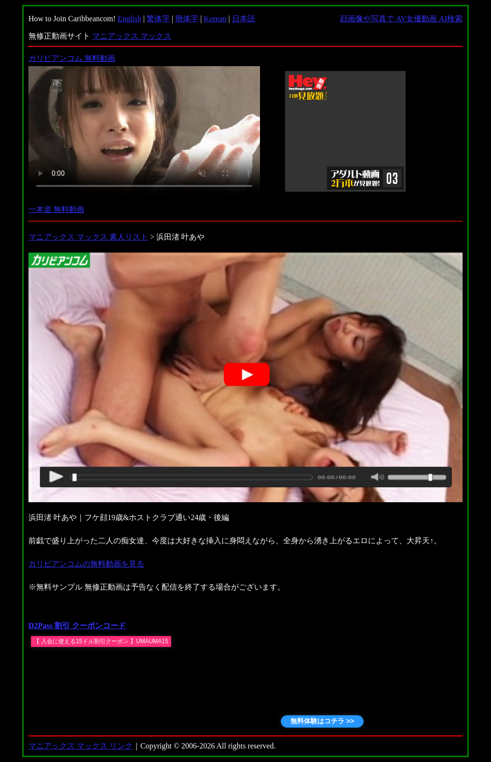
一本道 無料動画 (56, 209)
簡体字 (186, 18)
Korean (215, 18)
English (129, 18)
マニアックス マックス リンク (80, 746)
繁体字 (158, 18)
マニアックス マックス (131, 36)
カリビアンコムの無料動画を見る (86, 564)
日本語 (243, 18)
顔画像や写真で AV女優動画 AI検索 (401, 18)
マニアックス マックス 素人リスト (88, 237)
